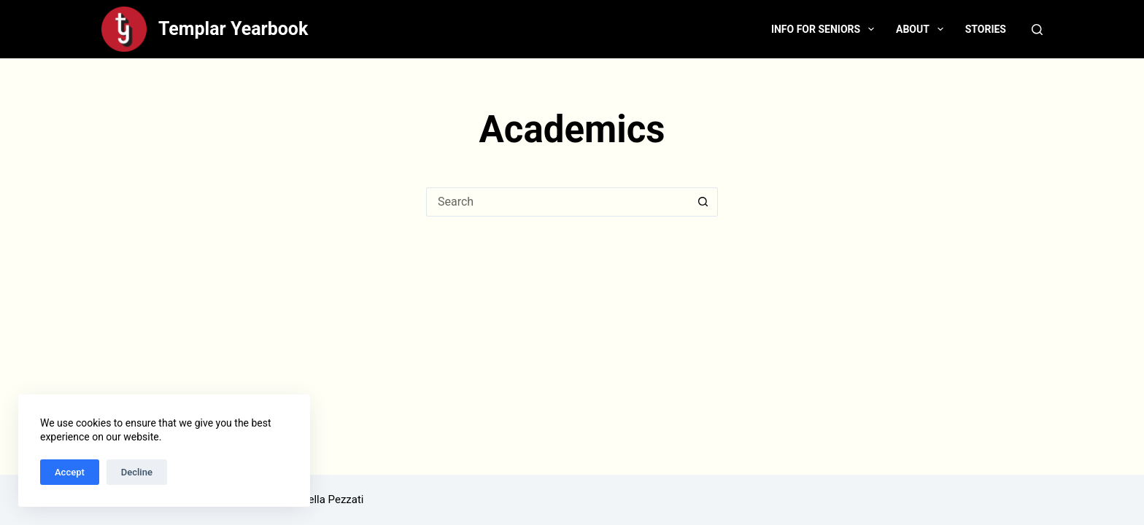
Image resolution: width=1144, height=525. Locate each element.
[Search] (1037, 29)
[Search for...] (557, 202)
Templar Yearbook (233, 28)
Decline (136, 472)
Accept (70, 472)
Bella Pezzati (332, 499)
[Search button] (703, 202)
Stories (985, 29)
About (922, 29)
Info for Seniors (825, 29)
